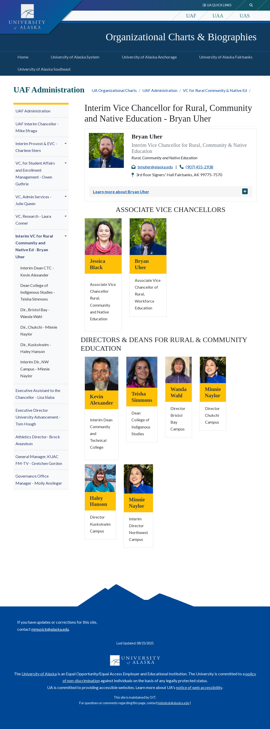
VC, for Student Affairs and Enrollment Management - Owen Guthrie (35, 173)
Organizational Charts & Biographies (181, 37)
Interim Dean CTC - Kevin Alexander (37, 271)
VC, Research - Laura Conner (33, 219)
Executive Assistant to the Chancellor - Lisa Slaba (37, 394)
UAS (245, 15)
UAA (218, 15)
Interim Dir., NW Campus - (35, 368)
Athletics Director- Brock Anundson (37, 440)
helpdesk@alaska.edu (173, 703)
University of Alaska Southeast (43, 68)
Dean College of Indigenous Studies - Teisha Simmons (37, 292)
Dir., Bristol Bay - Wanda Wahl (35, 313)
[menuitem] (41, 111)
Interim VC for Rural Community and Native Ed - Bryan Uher (34, 246)
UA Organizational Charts (114, 90)
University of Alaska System (74, 56)
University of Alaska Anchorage (148, 56)
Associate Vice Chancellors (170, 209)
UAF (191, 15)
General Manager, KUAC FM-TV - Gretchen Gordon (38, 460)
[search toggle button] (251, 5)
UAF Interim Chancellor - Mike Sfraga (37, 127)
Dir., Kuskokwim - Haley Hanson (35, 348)
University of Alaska (39, 673)
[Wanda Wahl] (178, 369)
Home (21, 56)
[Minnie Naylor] (213, 369)
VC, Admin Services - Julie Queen (33, 200)
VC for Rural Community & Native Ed (215, 90)
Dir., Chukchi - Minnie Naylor (38, 330)
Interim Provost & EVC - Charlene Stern (36, 147)
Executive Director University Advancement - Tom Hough (38, 417)
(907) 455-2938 (199, 166)
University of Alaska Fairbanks (225, 56)
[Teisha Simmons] (141, 371)
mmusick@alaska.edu (50, 629)
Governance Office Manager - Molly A (38, 479)
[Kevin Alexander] (101, 373)
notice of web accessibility (199, 687)
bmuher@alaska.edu (155, 166)
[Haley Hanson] (100, 477)
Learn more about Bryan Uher (121, 191)
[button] (66, 143)
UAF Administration (159, 90)
